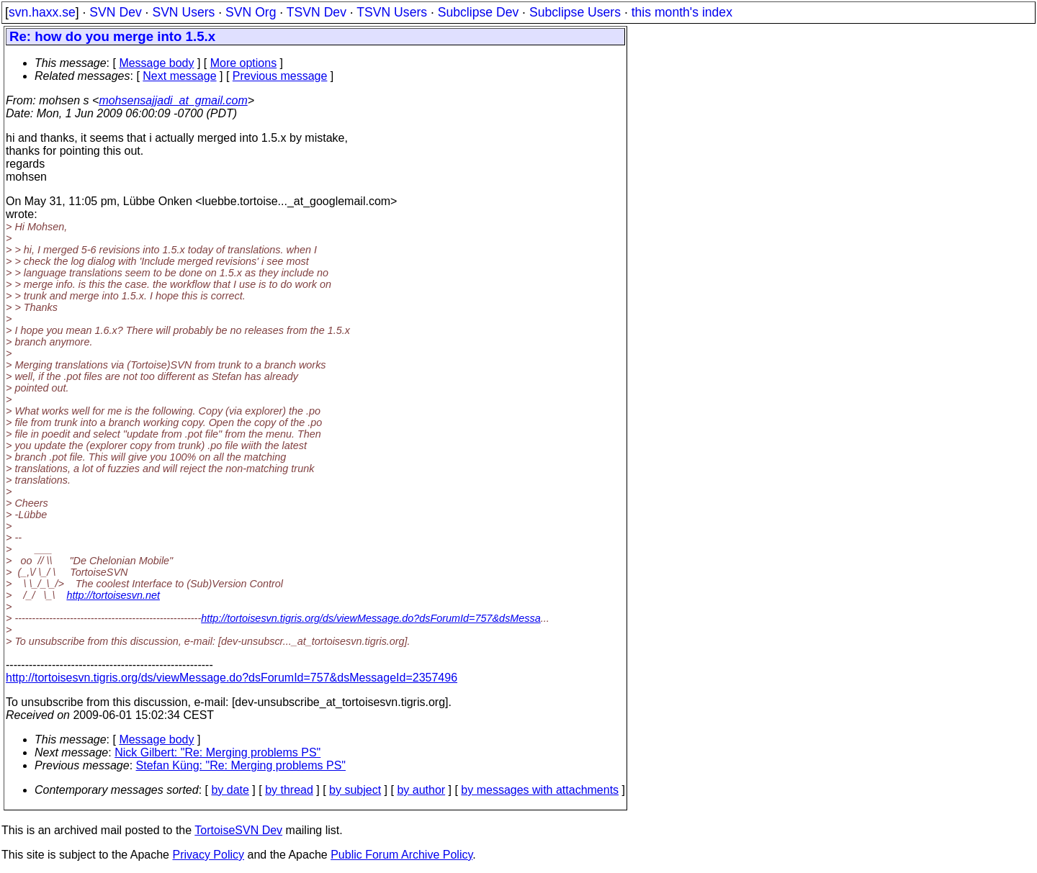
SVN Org (250, 12)
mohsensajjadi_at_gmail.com (173, 100)
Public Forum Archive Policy (401, 855)
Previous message (280, 76)
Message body (156, 63)
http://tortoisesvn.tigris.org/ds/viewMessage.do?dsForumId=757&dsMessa (371, 618)
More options (243, 63)
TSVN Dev (316, 12)
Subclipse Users (575, 12)
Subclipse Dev (478, 12)
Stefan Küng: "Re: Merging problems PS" (241, 765)
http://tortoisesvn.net (113, 595)
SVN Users (183, 12)
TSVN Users (391, 12)
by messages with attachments (540, 790)
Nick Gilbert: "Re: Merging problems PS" (217, 752)
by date (229, 790)
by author (421, 790)
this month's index (682, 12)
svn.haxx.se (42, 12)
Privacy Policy (208, 855)
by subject (355, 790)
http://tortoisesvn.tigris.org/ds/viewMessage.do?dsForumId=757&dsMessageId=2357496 (231, 677)
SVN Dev (115, 12)
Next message (179, 76)
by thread (289, 790)
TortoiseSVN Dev (238, 830)
